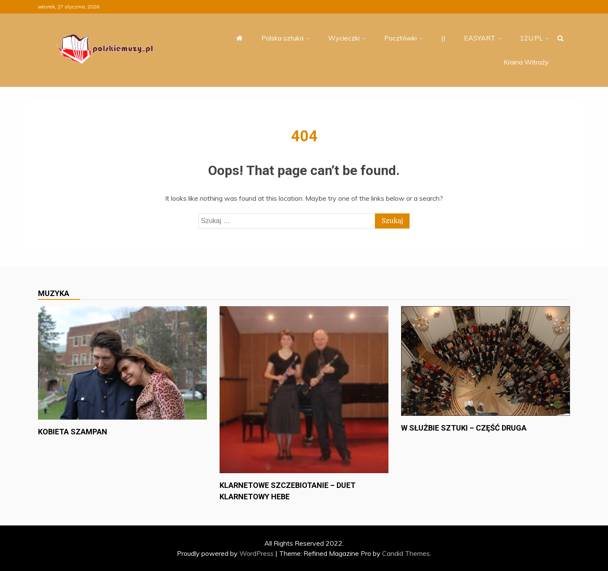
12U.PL (531, 38)
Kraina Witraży (526, 62)
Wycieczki (344, 38)
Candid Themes (406, 553)
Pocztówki (400, 38)
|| (443, 38)
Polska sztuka (282, 38)
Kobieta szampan (72, 431)
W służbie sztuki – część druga (464, 427)
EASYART (479, 38)
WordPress (256, 553)
